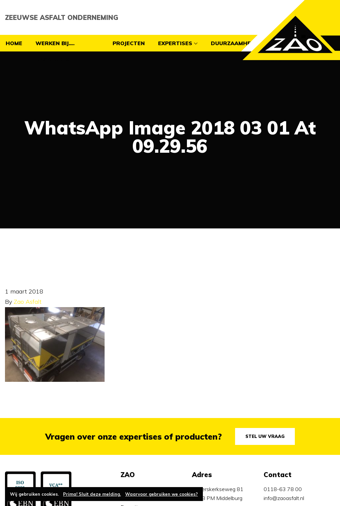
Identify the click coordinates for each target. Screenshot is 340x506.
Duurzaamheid (234, 43)
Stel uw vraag (265, 436)
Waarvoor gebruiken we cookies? (161, 494)
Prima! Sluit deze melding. (92, 494)
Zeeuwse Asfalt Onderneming (61, 17)
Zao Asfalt (28, 301)
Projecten (129, 43)
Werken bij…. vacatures (55, 51)
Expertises (175, 43)
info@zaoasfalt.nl (284, 498)
